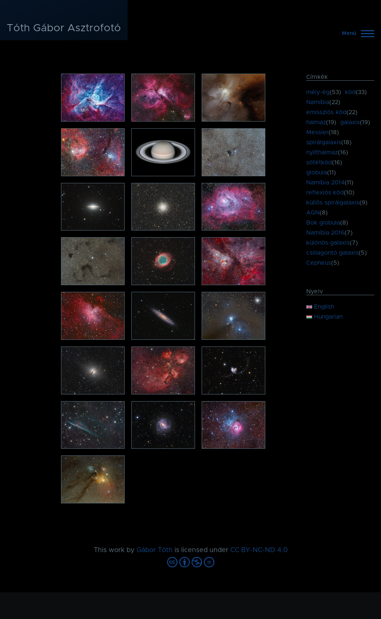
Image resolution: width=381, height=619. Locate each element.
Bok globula (323, 223)
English (320, 307)
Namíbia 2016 (325, 233)
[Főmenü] (356, 33)
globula (316, 172)
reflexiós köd (325, 193)
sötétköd (319, 162)
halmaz (316, 122)
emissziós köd (326, 112)
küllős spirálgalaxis (332, 203)
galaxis (350, 122)
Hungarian (324, 317)
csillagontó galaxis (332, 253)
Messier (317, 132)
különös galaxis (328, 243)
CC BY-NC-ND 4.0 (259, 550)
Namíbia (317, 102)
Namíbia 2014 (325, 183)
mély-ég (318, 92)
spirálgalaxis (323, 142)
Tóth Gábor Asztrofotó (64, 28)
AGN (313, 213)
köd (350, 92)
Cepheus (318, 263)
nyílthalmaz (322, 152)
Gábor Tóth (155, 550)
